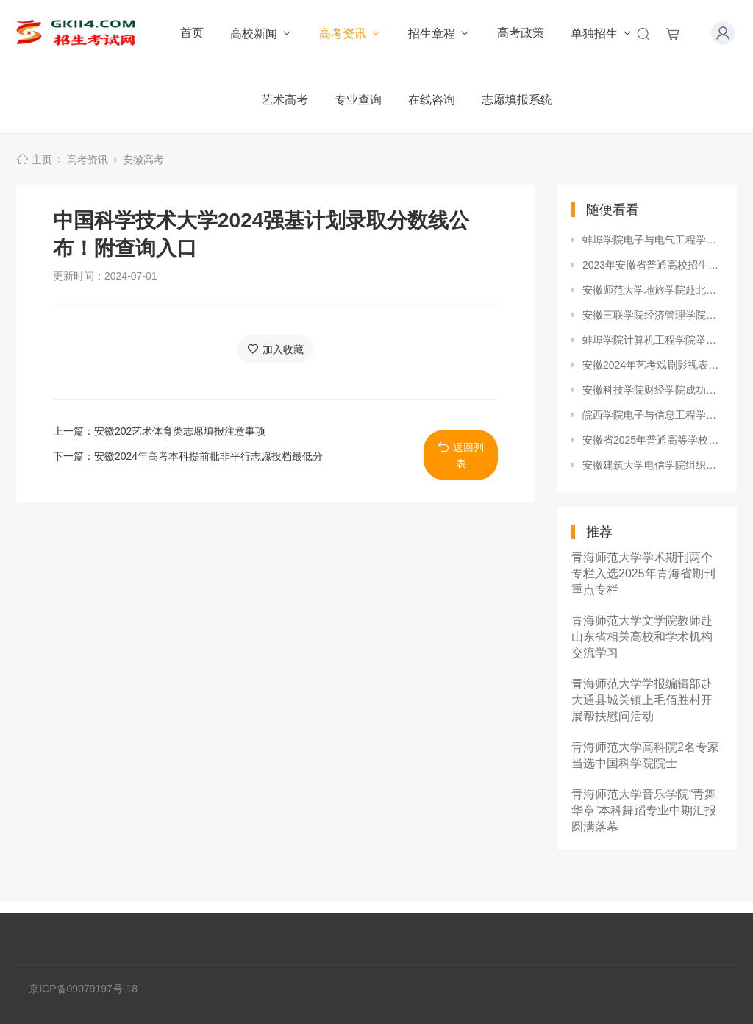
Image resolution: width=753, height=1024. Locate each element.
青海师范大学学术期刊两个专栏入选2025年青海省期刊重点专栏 (643, 573)
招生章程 (439, 33)
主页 (42, 160)
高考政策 (520, 32)
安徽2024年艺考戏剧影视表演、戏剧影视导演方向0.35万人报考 (652, 365)
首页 (192, 32)
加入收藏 (275, 349)
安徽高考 (143, 160)
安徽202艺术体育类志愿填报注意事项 (179, 431)
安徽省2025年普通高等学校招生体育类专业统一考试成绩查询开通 (652, 440)
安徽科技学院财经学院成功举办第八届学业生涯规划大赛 (652, 390)
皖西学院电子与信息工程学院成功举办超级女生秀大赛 (652, 415)
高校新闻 (261, 33)
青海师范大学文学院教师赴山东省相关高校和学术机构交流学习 (642, 636)
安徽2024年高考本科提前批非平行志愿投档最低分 (208, 456)
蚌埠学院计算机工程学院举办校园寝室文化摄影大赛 (652, 340)
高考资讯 (350, 33)
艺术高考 (284, 99)
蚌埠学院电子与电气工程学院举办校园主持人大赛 (652, 240)
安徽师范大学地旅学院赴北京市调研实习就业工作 (652, 290)
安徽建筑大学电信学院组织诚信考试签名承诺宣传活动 (652, 465)
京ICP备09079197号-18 (83, 989)
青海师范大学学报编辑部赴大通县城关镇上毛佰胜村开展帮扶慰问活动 (642, 700)
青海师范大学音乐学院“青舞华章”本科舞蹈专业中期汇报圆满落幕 (643, 810)
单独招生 (602, 33)
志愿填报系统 (517, 99)
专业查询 (358, 99)
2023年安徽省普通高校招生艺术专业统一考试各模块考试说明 (652, 265)
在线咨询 (431, 99)
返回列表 (461, 455)
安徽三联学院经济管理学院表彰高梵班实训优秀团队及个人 (652, 315)
